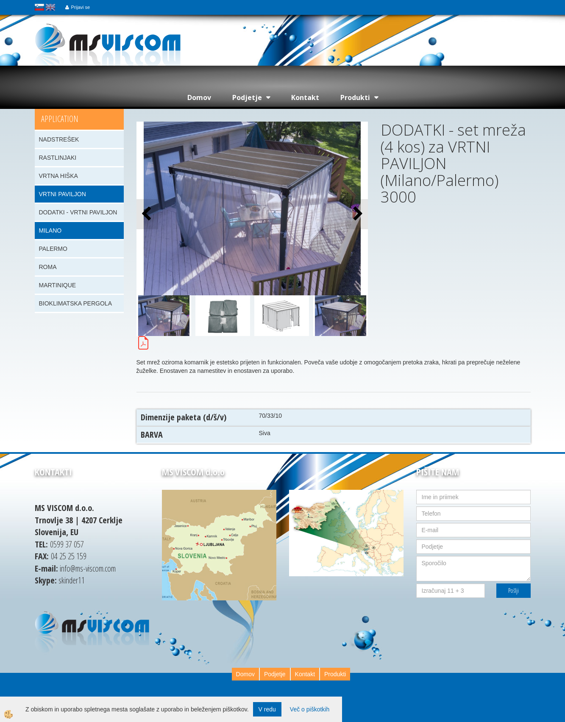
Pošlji (513, 590)
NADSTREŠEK (59, 139)
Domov (199, 97)
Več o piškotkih (309, 709)
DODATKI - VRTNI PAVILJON (78, 212)
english (50, 7)
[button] (357, 214)
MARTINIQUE (57, 285)
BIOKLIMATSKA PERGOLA (75, 303)
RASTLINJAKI (58, 157)
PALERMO (53, 248)
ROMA (48, 267)
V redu (267, 709)
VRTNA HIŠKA (58, 175)
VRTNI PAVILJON (62, 194)
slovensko (39, 7)
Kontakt (305, 97)
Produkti (355, 97)
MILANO (50, 230)
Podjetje (247, 97)
